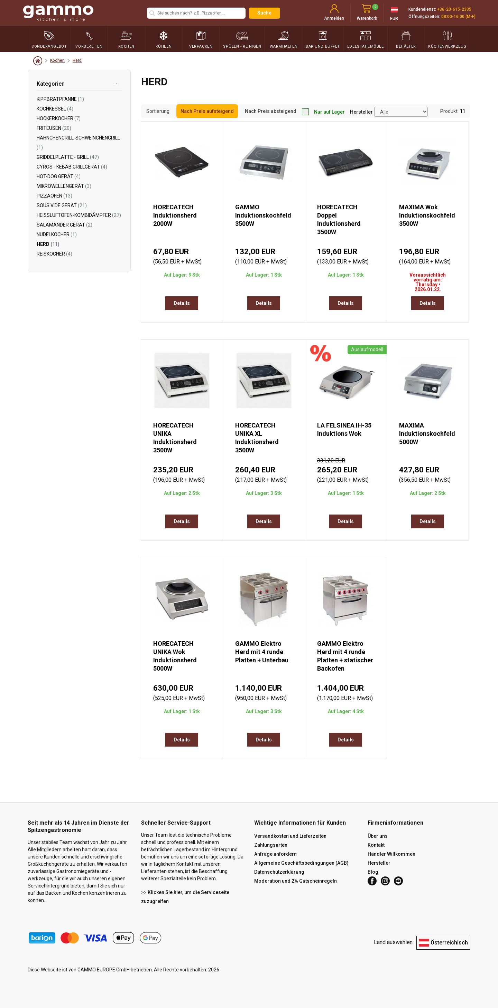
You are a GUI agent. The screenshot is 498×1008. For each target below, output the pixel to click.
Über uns (378, 836)
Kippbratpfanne (60, 99)
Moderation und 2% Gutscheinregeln (295, 881)
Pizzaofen (54, 196)
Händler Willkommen (391, 854)
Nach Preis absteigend (270, 111)
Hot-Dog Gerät (59, 176)
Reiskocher (54, 254)
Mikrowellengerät (64, 186)
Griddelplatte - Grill (68, 157)
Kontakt (376, 845)
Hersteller (361, 112)
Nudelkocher (57, 234)
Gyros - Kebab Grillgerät (72, 167)
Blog (373, 872)
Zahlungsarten (270, 845)
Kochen (57, 60)
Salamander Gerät (64, 225)
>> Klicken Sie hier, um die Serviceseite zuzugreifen (185, 897)
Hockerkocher (59, 118)
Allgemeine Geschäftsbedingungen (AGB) (301, 863)
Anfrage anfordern (275, 854)
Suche (264, 13)
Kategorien (51, 83)
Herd (77, 60)
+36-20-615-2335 (454, 9)
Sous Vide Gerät (62, 205)
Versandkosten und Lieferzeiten (290, 836)
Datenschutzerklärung (279, 872)
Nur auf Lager (323, 111)
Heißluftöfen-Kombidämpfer (79, 215)
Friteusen (54, 128)
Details (182, 303)
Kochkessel (55, 109)
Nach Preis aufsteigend (207, 111)
